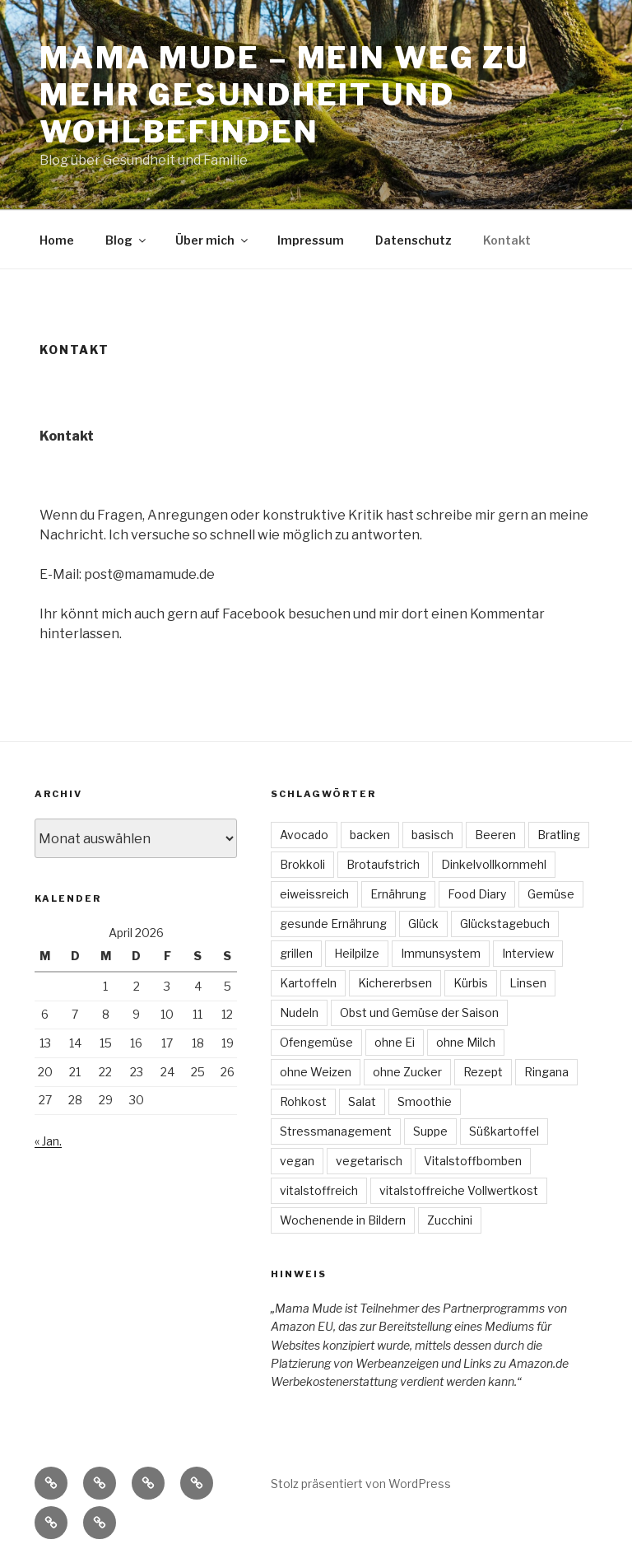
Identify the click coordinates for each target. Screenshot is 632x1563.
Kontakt (507, 240)
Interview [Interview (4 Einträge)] (528, 953)
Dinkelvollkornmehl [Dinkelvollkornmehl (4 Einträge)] (493, 864)
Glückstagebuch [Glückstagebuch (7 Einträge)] (505, 924)
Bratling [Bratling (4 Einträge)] (558, 835)
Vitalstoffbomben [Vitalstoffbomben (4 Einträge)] (473, 1161)
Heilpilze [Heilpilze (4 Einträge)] (356, 953)
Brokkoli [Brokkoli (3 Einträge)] (302, 864)
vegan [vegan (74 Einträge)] (297, 1161)
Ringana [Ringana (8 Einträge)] (546, 1072)
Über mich (212, 240)
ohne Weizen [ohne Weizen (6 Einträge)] (315, 1072)
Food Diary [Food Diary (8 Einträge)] (477, 894)
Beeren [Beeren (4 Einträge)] (495, 835)
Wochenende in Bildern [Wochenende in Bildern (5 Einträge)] (343, 1220)
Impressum (310, 240)
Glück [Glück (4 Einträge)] (423, 924)
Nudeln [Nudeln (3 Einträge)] (299, 1012)
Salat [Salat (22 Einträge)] (362, 1101)
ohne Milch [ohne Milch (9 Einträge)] (465, 1042)
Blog (126, 240)
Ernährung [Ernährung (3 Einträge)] (398, 894)
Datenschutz (413, 240)
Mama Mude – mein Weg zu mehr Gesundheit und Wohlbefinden (284, 95)
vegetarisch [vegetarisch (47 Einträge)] (369, 1161)
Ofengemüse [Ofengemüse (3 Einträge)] (316, 1042)
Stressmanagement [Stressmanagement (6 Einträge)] (336, 1131)
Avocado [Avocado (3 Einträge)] (304, 835)
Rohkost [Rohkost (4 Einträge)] (303, 1101)
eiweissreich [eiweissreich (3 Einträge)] (314, 894)
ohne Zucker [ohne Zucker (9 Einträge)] (407, 1072)
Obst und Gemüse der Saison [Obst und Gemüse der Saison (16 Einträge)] (419, 1012)
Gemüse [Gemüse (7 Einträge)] (550, 894)
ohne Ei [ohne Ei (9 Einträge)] (394, 1042)
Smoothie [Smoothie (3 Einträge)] (424, 1101)
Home (57, 240)
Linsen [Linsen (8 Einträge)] (527, 983)
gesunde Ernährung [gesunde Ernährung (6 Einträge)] (333, 924)
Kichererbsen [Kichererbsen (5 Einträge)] (395, 983)
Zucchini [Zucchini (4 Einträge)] (449, 1220)
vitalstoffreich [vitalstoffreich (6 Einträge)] (319, 1190)
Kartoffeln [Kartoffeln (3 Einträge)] (308, 983)
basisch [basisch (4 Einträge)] (432, 835)
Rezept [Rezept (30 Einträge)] (483, 1072)
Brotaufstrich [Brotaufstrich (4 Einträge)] (383, 864)
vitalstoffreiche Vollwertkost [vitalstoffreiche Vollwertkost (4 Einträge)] (458, 1190)
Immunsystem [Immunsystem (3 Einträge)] (441, 953)
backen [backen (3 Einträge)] (370, 835)
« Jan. (48, 1141)
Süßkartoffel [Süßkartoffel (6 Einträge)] (504, 1131)
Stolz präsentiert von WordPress (361, 1484)
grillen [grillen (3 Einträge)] (296, 953)
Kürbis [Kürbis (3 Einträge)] (470, 983)
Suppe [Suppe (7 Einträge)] (430, 1131)
